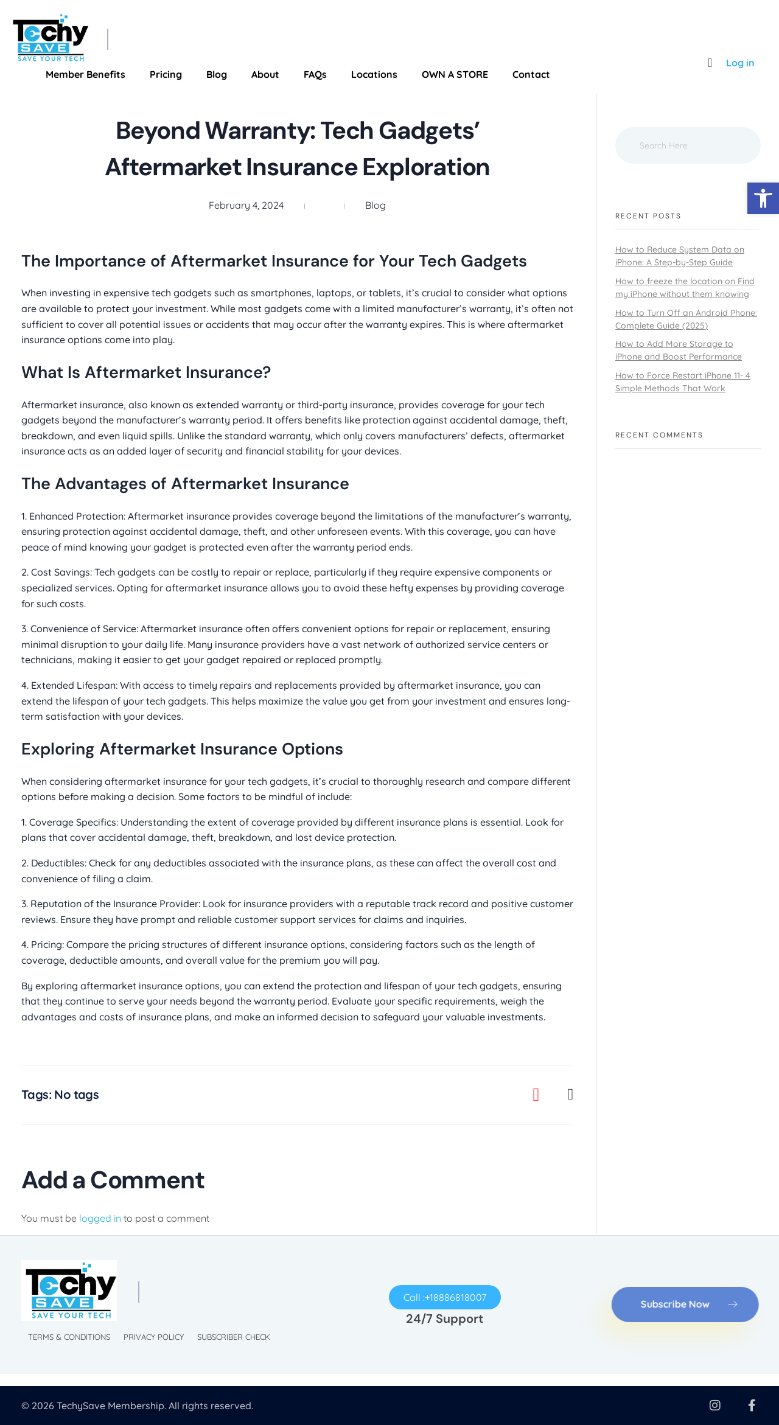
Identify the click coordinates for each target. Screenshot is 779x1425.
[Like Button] (545, 1094)
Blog (375, 205)
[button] (763, 198)
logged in (101, 1218)
